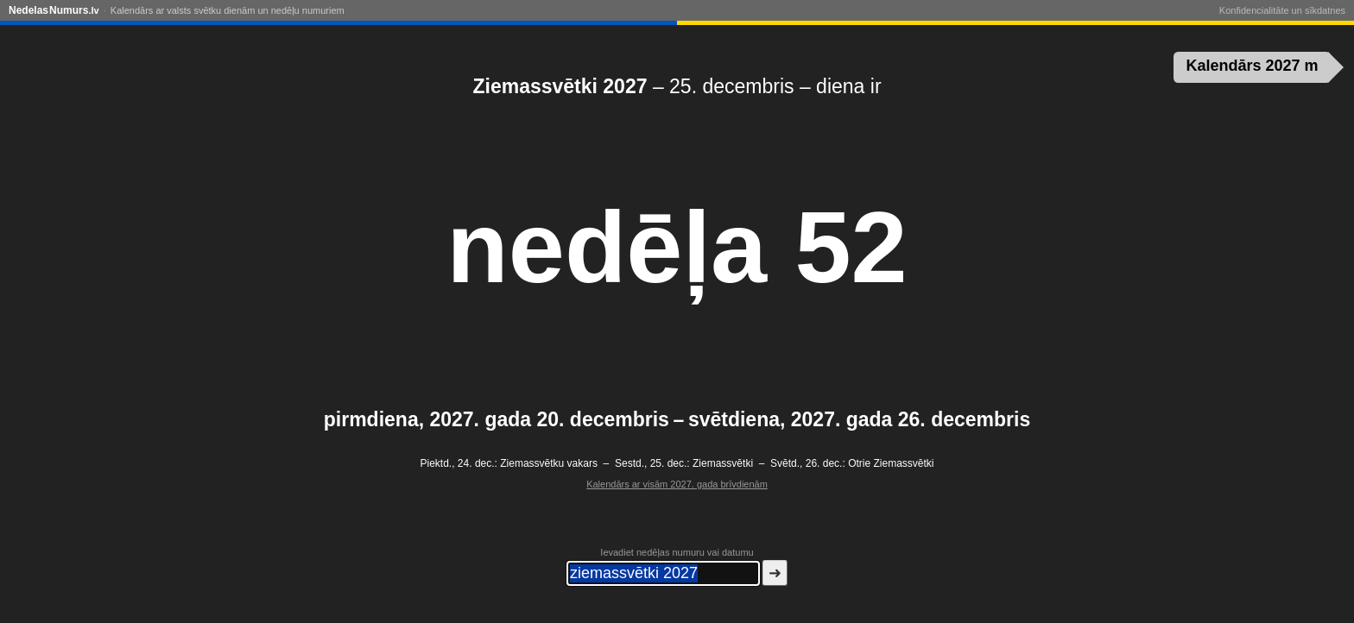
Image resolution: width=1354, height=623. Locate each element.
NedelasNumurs (54, 10)
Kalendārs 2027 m (1252, 65)
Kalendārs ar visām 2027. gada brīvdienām (677, 484)
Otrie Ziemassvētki (890, 463)
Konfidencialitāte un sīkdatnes (1282, 10)
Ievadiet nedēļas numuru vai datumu (676, 552)
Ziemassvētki (723, 463)
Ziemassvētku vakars (549, 463)
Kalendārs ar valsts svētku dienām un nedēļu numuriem (228, 10)
